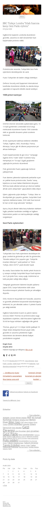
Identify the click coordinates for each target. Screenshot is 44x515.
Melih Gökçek (7, 438)
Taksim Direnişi (31, 442)
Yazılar (6, 503)
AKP (29, 417)
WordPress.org (7, 506)
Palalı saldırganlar (32, 438)
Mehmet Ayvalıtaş (32, 436)
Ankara (15, 419)
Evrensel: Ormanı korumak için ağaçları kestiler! (33, 376)
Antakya (22, 420)
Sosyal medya (24, 441)
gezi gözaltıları (33, 431)
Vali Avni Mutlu (23, 447)
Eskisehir (26, 424)
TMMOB (22, 445)
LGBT (14, 437)
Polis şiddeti (10, 440)
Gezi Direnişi (29, 361)
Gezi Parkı (10, 434)
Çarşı (10, 449)
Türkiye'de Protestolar (10, 447)
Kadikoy (9, 436)
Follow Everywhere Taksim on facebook (24, 392)
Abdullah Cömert (9, 418)
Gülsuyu (37, 435)
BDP (27, 420)
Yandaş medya (34, 447)
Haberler (32, 364)
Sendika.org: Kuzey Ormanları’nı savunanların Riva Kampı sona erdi (12, 376)
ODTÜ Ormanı (22, 438)
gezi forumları (20, 431)
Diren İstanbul (15, 424)
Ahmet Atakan (21, 418)
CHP (22, 422)
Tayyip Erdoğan (11, 445)
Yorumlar (6, 504)
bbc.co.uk (29, 350)
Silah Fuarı (16, 364)
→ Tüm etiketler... (34, 415)
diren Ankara (28, 422)
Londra (9, 364)
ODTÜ (14, 438)
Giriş (4, 501)
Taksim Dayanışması (15, 443)
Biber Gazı (14, 422)
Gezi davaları (17, 428)
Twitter (33, 445)
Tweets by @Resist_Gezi (11, 400)
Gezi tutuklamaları (26, 434)
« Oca (5, 485)
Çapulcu (5, 449)
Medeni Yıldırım (21, 436)
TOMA (28, 445)
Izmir (4, 436)
